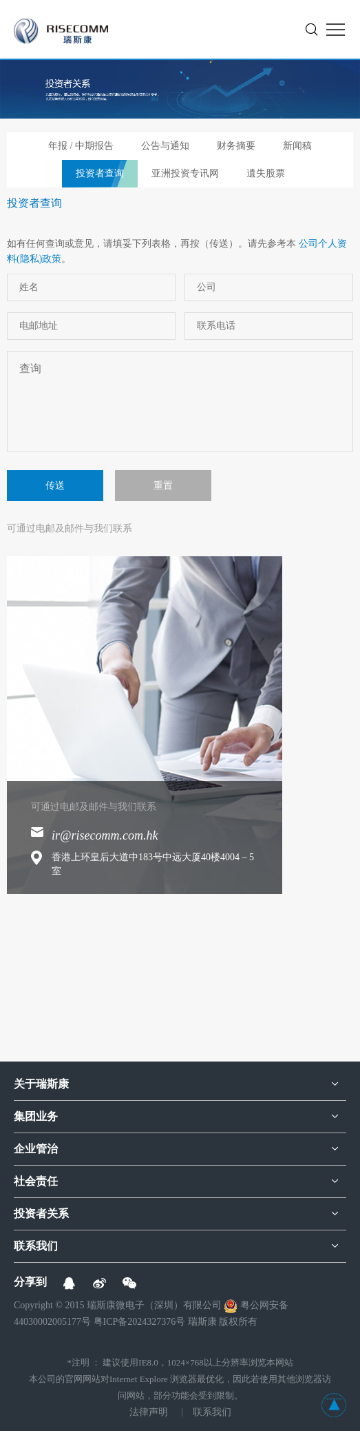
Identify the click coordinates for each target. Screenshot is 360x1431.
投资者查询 (100, 173)
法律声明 (148, 1412)
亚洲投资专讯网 (185, 173)
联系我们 (212, 1412)
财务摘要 (236, 146)
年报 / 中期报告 (81, 146)
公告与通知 (165, 146)
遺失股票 (265, 173)
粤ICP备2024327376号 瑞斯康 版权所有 (176, 1322)
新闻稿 (297, 146)
